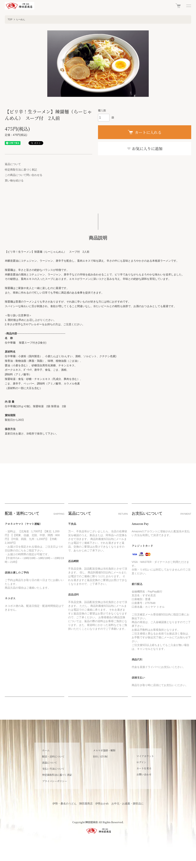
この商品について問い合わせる (23, 174)
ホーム (46, 750)
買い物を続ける (14, 180)
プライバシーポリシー (54, 781)
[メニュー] (188, 5)
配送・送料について (53, 756)
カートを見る (143, 768)
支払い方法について (53, 768)
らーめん (20, 19)
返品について (13, 164)
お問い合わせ (143, 774)
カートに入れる (145, 132)
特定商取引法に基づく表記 (21, 169)
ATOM (104, 756)
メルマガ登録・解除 (104, 750)
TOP (10, 19)
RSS (95, 756)
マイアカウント (145, 756)
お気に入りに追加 (145, 148)
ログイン (141, 762)
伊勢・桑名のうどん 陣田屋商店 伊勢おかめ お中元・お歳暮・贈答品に (98, 803)
